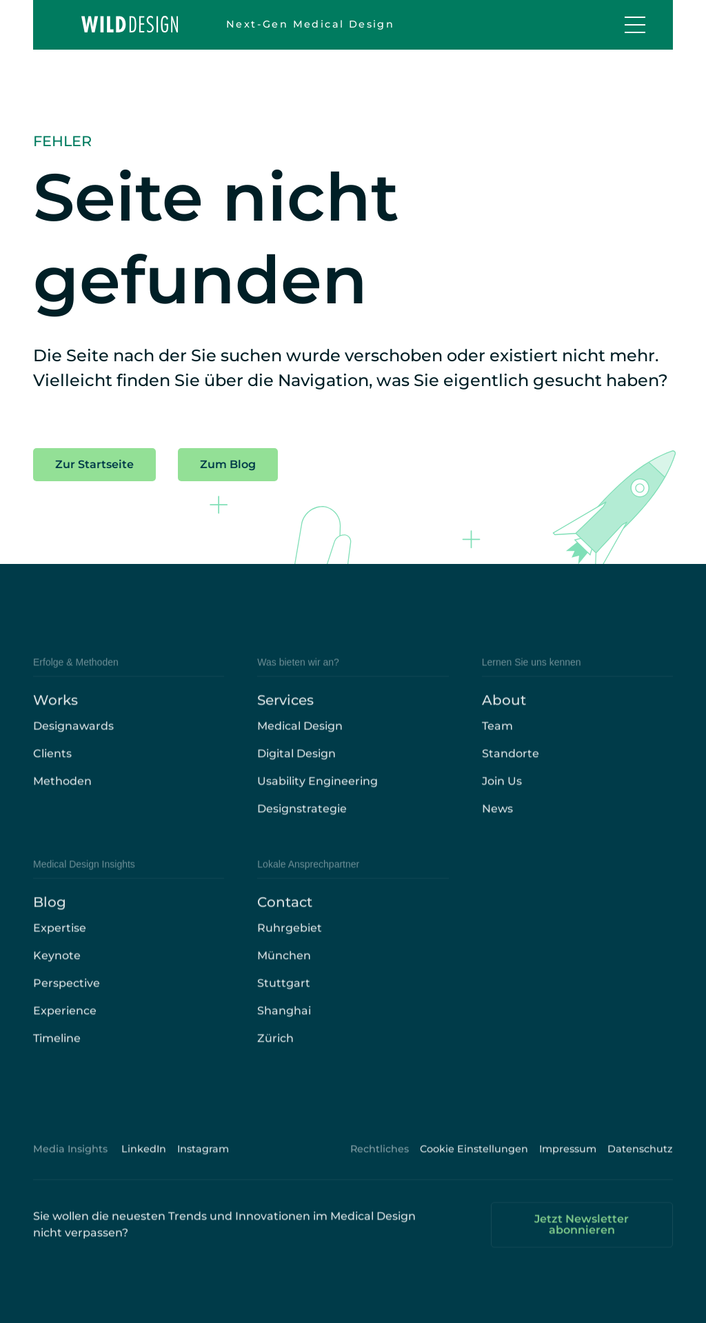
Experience (65, 1025)
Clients (52, 768)
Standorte (510, 768)
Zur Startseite (94, 464)
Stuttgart (283, 997)
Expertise (59, 942)
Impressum (567, 1164)
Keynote (57, 970)
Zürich (275, 1053)
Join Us (502, 795)
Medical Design (300, 740)
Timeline (57, 1053)
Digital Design (296, 768)
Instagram (203, 1164)
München (284, 970)
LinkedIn (143, 1164)
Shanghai (284, 1025)
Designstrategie (302, 823)
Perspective (66, 997)
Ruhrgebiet (289, 942)
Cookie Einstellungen (474, 1164)
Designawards (73, 740)
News (497, 823)
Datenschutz (640, 1164)
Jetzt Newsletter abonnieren (581, 1239)
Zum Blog (228, 464)
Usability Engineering (317, 795)
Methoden (62, 795)
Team (497, 740)
